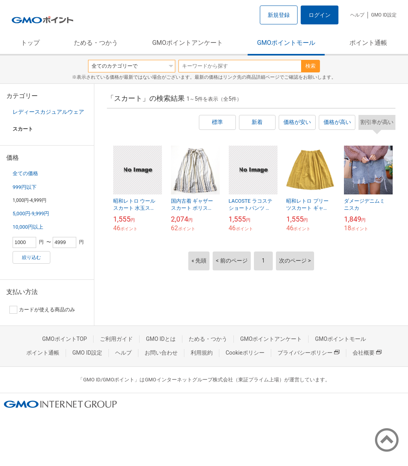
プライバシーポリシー (309, 353)
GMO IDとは (161, 339)
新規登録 (279, 15)
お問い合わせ (161, 353)
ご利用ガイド (116, 339)
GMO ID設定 (384, 15)
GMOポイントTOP (64, 339)
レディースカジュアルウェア (48, 112)
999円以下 (25, 187)
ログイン (320, 15)
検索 (310, 66)
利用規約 (202, 353)
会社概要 (367, 353)
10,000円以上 (28, 227)
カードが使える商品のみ (42, 310)
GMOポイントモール (286, 42)
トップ (30, 42)
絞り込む (31, 257)
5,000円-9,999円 (31, 213)
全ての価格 (25, 173)
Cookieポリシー (245, 353)
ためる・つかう (96, 42)
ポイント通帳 (368, 42)
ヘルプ (357, 15)
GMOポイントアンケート (187, 42)
